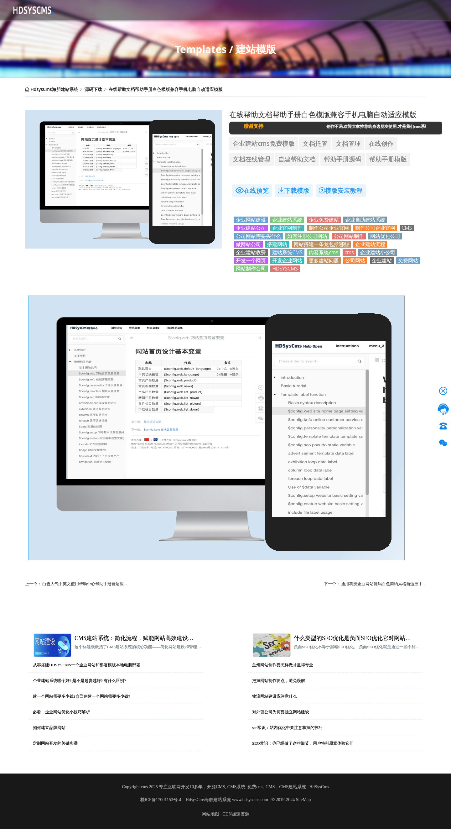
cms (349, 252)
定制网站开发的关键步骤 (55, 743)
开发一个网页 (251, 260)
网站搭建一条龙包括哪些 (321, 244)
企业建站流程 (370, 244)
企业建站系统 (287, 220)
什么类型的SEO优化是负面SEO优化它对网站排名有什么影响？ (355, 638)
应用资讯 (143, 9)
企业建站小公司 (377, 252)
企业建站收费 (251, 252)
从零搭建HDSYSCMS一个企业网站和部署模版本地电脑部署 (86, 665)
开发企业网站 (287, 260)
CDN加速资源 (235, 814)
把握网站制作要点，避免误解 (278, 680)
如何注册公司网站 (307, 236)
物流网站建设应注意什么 (274, 696)
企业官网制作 (287, 228)
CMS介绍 (118, 9)
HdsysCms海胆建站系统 (54, 89)
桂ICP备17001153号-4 (161, 799)
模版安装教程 (341, 190)
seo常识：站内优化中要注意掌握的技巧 (287, 727)
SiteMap (303, 799)
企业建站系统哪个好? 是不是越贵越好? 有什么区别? (79, 680)
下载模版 (293, 190)
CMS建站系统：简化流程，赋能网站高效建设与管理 (136, 638)
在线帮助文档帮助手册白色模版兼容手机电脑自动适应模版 (166, 89)
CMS (407, 228)
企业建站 (382, 260)
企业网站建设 (251, 220)
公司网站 (355, 260)
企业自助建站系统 (365, 220)
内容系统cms (323, 252)
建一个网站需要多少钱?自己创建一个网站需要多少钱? (81, 696)
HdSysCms (319, 786)
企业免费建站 (324, 220)
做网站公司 (248, 244)
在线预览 (252, 190)
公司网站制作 (349, 236)
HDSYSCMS (285, 268)
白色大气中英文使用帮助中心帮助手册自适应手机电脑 (91, 583)
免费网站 (408, 260)
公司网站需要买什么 (258, 236)
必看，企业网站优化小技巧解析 (61, 712)
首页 (73, 9)
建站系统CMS (287, 252)
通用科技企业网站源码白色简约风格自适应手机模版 (388, 583)
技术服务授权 (199, 9)
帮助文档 (168, 9)
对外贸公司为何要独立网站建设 (280, 712)
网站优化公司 (385, 236)
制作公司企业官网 (329, 228)
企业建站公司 (251, 228)
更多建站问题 (324, 260)
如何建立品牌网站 (49, 727)
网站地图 (210, 814)
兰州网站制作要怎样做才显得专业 (282, 665)
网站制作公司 (251, 268)
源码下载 (93, 9)
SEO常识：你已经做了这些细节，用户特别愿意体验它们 (303, 743)
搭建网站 (277, 244)
